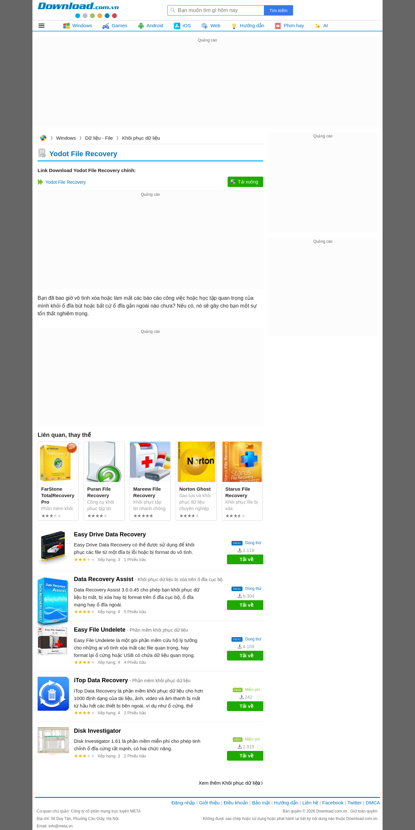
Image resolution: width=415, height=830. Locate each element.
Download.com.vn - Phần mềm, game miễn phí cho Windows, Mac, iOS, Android (78, 10)
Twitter (354, 802)
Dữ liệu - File (99, 138)
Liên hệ (310, 802)
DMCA (373, 802)
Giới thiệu (209, 802)
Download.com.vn (43, 138)
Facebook (333, 802)
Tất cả (45, 25)
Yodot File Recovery (83, 153)
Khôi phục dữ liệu (141, 138)
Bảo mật (261, 802)
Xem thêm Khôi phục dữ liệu (229, 783)
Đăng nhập (183, 802)
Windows (66, 138)
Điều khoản (236, 802)
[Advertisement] (207, 89)
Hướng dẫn (286, 802)
